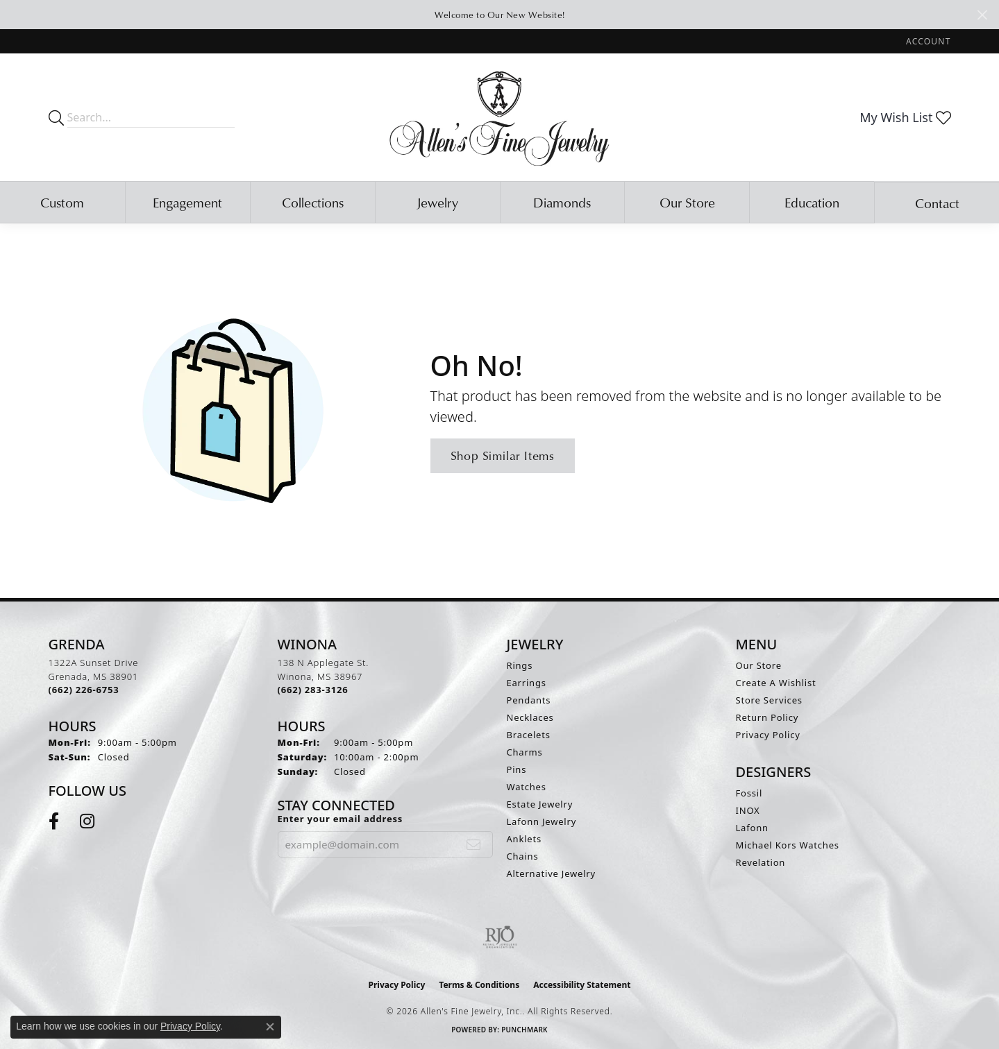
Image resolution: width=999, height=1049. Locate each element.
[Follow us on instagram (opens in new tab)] (87, 821)
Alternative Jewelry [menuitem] (551, 873)
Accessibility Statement (581, 985)
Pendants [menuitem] (529, 700)
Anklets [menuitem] (524, 839)
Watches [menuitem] (526, 787)
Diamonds (562, 202)
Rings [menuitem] (520, 665)
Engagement (187, 202)
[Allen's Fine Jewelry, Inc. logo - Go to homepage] (499, 117)
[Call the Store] (84, 689)
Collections (313, 202)
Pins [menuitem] (517, 769)
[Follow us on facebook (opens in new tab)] (54, 821)
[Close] (982, 15)
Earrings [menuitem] (526, 682)
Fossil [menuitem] (749, 793)
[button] (926, 41)
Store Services (769, 700)
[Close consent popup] (270, 1027)
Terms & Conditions (479, 985)
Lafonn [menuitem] (752, 827)
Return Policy (767, 717)
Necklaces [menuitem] (530, 717)
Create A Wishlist (776, 682)
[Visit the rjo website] (499, 937)
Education (811, 202)
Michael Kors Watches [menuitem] (787, 845)
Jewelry (437, 202)
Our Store (687, 202)
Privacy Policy (768, 734)
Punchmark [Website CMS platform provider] (524, 1029)
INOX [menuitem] (748, 810)
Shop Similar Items (503, 455)
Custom (62, 202)
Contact (937, 203)
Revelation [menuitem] (761, 862)
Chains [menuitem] (523, 856)
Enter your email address (340, 818)
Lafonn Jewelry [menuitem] (542, 821)
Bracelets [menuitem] (529, 734)
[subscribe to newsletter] (473, 844)
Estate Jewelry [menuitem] (540, 804)
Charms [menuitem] (525, 752)
